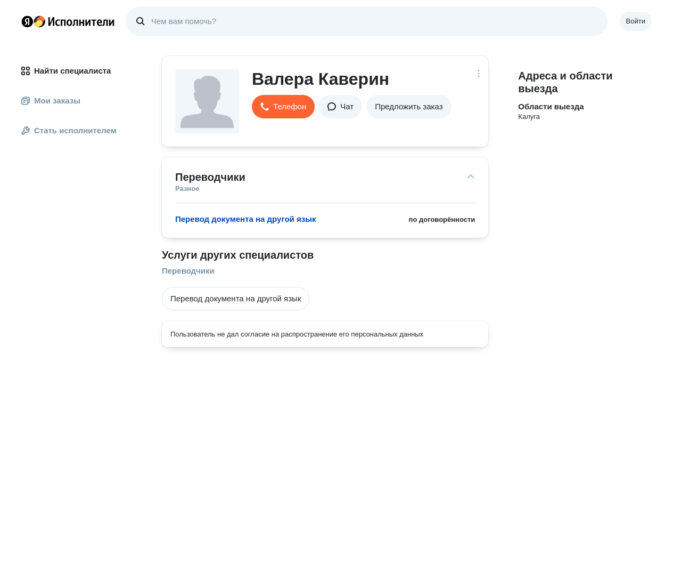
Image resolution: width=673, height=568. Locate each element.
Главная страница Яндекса (27, 21)
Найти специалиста (66, 70)
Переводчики (188, 270)
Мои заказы (50, 100)
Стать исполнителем (69, 130)
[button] (283, 106)
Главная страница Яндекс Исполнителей (68, 21)
